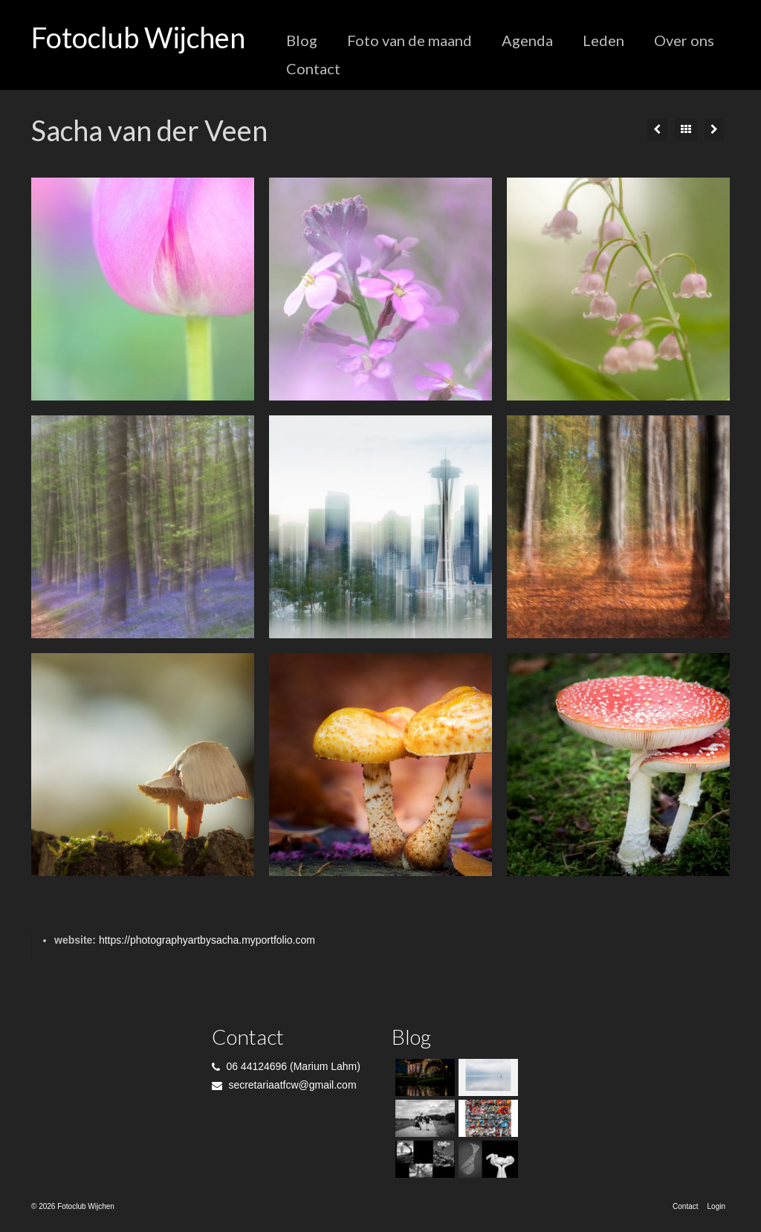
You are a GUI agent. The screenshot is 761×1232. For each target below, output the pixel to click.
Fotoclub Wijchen (138, 37)
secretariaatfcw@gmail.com (284, 1085)
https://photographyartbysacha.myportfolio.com (207, 940)
